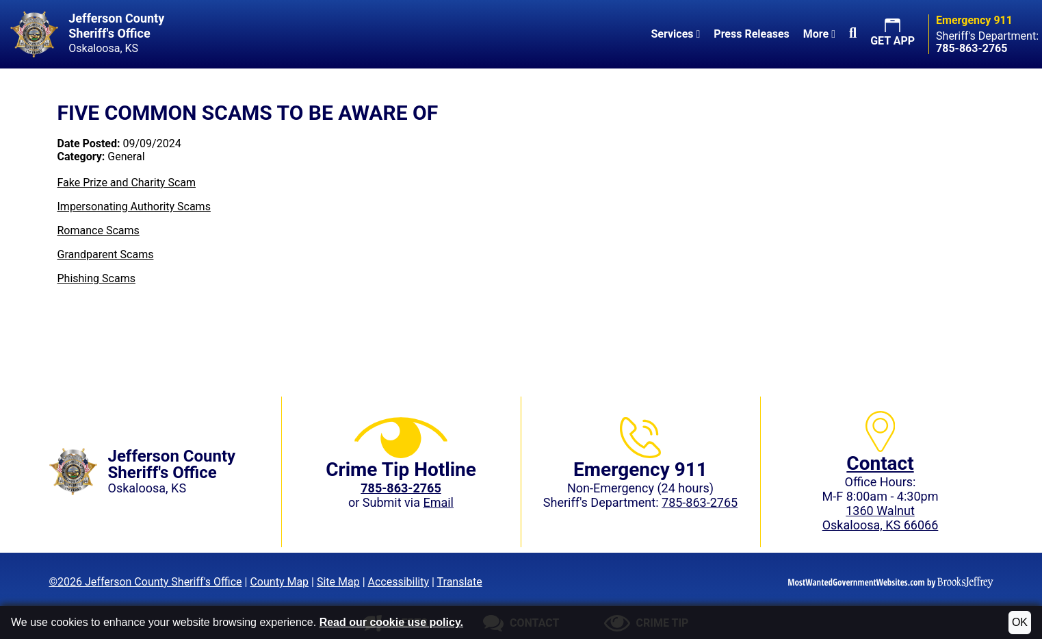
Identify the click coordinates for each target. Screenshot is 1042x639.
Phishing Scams (96, 278)
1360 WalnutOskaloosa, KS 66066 (880, 517)
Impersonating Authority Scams (134, 206)
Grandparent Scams (105, 254)
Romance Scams (98, 230)
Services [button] (675, 33)
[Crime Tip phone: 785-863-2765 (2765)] (401, 488)
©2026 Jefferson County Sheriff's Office (145, 581)
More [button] (819, 33)
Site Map (338, 581)
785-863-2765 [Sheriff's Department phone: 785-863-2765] (700, 502)
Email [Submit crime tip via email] (438, 502)
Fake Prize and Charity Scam (126, 182)
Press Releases (751, 33)
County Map (279, 581)
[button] (853, 34)
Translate (459, 581)
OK (1020, 622)
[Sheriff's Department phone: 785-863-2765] (971, 48)
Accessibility (399, 581)
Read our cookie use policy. (391, 622)
